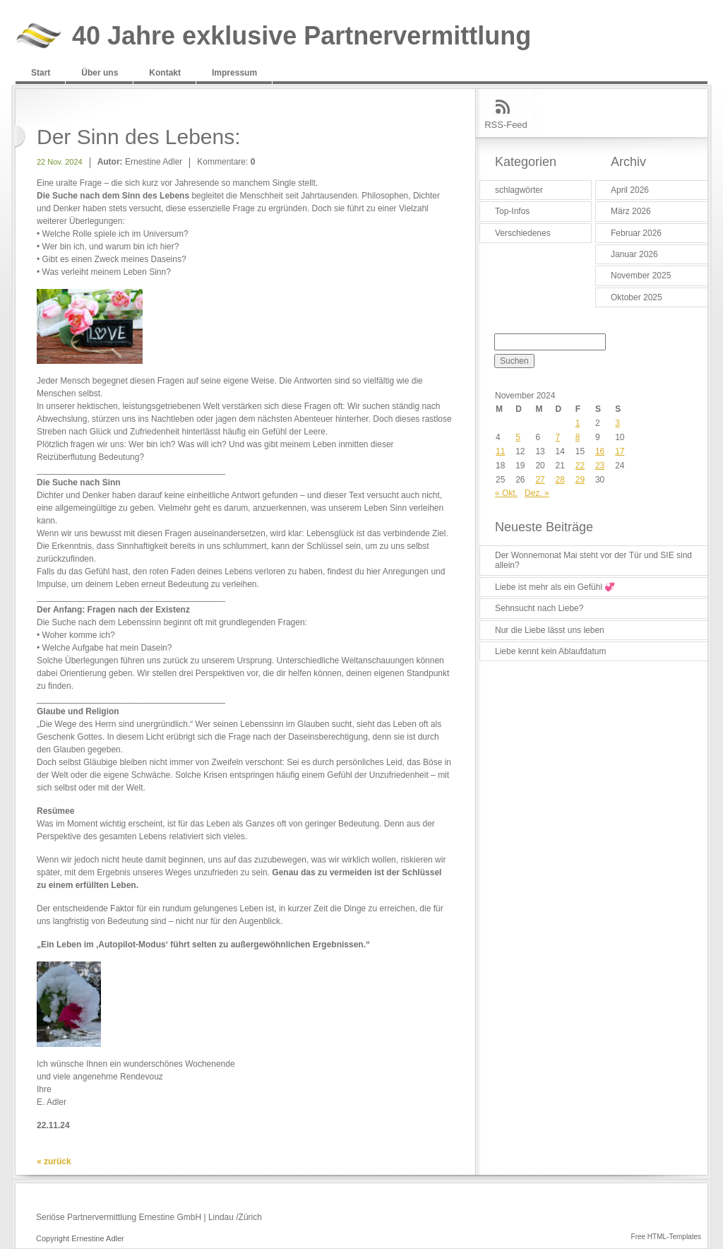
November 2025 (641, 275)
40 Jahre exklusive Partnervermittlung (301, 36)
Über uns (99, 73)
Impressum (234, 73)
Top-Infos (512, 211)
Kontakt (165, 73)
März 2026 (631, 211)
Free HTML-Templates (666, 1237)
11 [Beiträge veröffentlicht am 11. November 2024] (500, 451)
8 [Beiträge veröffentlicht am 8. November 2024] (577, 437)
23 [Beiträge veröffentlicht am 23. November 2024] (599, 465)
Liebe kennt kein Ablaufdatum (550, 651)
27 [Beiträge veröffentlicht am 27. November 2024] (539, 480)
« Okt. (506, 493)
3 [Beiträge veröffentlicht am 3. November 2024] (617, 423)
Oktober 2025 (636, 297)
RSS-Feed (505, 124)
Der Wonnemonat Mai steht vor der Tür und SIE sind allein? (593, 560)
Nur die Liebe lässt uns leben (549, 630)
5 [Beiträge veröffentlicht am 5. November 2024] (517, 437)
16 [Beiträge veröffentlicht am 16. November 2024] (599, 451)
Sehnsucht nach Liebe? (539, 608)
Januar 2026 (634, 254)
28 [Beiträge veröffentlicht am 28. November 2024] (560, 480)
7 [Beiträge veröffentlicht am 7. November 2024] (558, 437)
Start (40, 73)
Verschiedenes (523, 233)
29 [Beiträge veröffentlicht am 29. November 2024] (580, 480)
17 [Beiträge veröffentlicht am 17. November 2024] (619, 451)
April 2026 (630, 190)
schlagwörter (519, 190)
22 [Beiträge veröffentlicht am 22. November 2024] (580, 465)
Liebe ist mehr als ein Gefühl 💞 (555, 587)
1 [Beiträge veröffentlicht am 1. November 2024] (577, 423)
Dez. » (537, 493)
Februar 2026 (636, 233)
